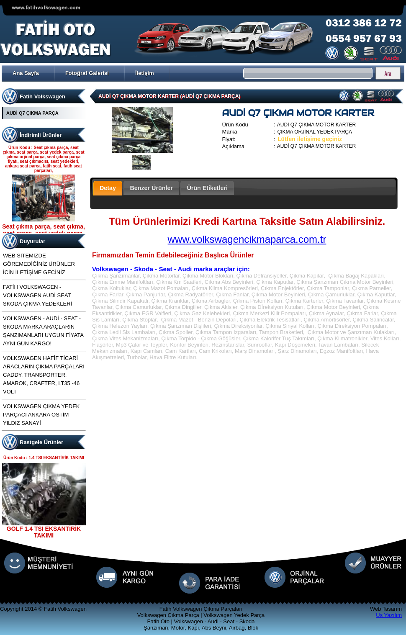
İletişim (144, 73)
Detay (108, 188)
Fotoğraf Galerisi (87, 73)
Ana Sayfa (26, 73)
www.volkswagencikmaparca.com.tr (247, 239)
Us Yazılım (389, 615)
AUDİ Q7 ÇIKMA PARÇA (32, 113)
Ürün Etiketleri (207, 188)
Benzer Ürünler (151, 188)
